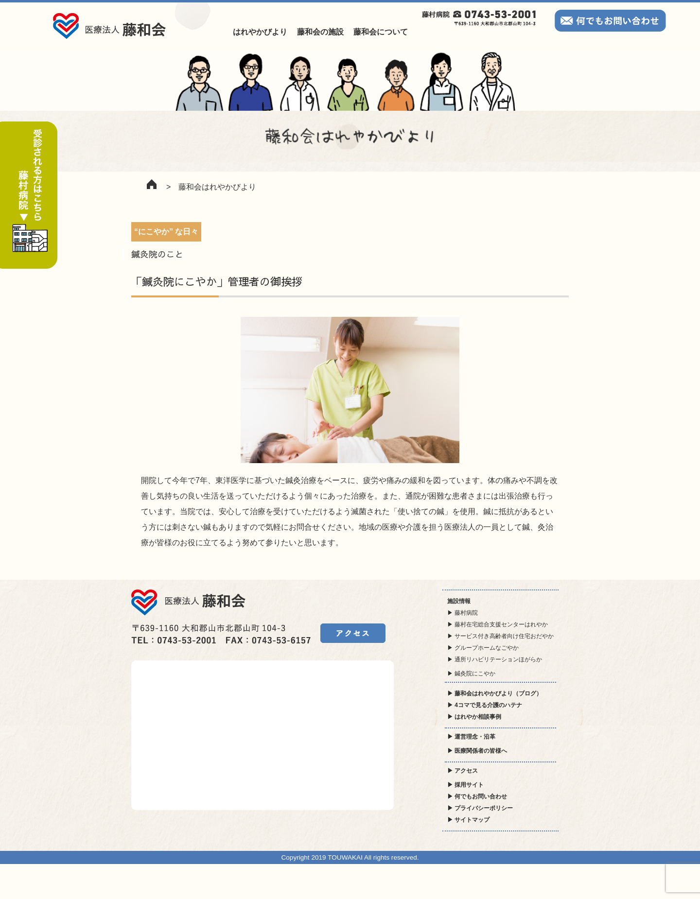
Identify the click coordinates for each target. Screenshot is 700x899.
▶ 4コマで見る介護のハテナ (484, 705)
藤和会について (380, 32)
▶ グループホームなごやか (483, 647)
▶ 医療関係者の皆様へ (477, 750)
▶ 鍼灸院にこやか (471, 673)
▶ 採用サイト (465, 784)
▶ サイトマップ (468, 819)
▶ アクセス (462, 770)
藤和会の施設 (320, 32)
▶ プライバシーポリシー (480, 808)
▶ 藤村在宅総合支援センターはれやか (497, 624)
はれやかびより (260, 32)
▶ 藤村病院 (462, 612)
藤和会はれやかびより (217, 187)
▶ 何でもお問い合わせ (477, 796)
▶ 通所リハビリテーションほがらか (494, 659)
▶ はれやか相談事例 (474, 716)
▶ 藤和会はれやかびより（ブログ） (494, 693)
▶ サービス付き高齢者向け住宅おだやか (500, 636)
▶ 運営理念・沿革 (471, 736)
